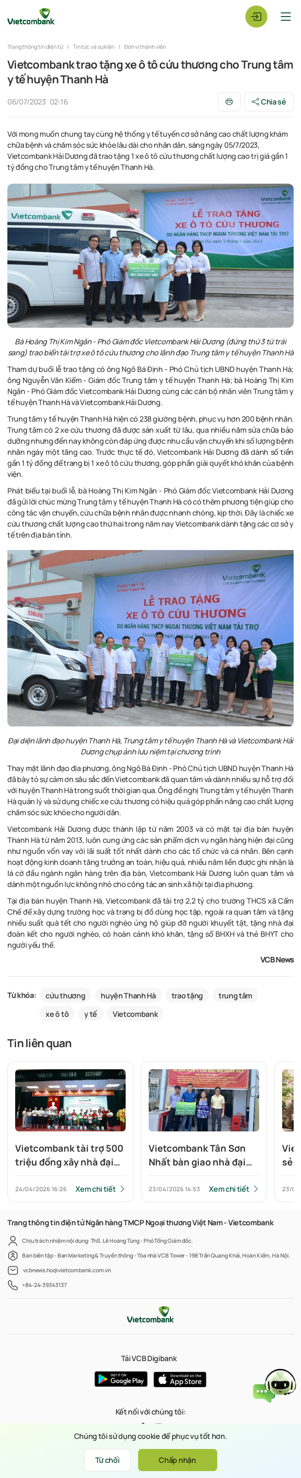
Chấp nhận (177, 1460)
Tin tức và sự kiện (94, 47)
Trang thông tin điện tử (35, 47)
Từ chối (107, 1460)
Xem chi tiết (95, 1189)
